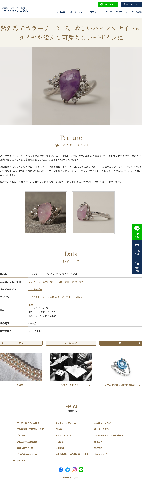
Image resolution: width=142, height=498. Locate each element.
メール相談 (137, 252)
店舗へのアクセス (131, 4)
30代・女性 (49, 281)
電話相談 (137, 269)
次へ (121, 343)
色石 (30, 304)
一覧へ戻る (71, 343)
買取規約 (98, 447)
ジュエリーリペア (114, 12)
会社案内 (98, 441)
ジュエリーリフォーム (66, 422)
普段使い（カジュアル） (60, 297)
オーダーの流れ (135, 12)
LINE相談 (109, 4)
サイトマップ (100, 454)
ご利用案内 (22, 435)
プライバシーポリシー (27, 454)
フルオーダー (35, 289)
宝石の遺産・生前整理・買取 (30, 429)
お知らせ (60, 441)
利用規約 (60, 447)
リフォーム (95, 12)
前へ (21, 343)
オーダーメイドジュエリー (29, 422)
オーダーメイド (77, 12)
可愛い (79, 297)
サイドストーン (36, 297)
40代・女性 (63, 281)
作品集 (62, 12)
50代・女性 (78, 281)
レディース (34, 281)
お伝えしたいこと (64, 435)
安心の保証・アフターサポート (108, 435)
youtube (21, 460)
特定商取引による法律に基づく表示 (72, 454)
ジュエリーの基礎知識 (27, 441)
